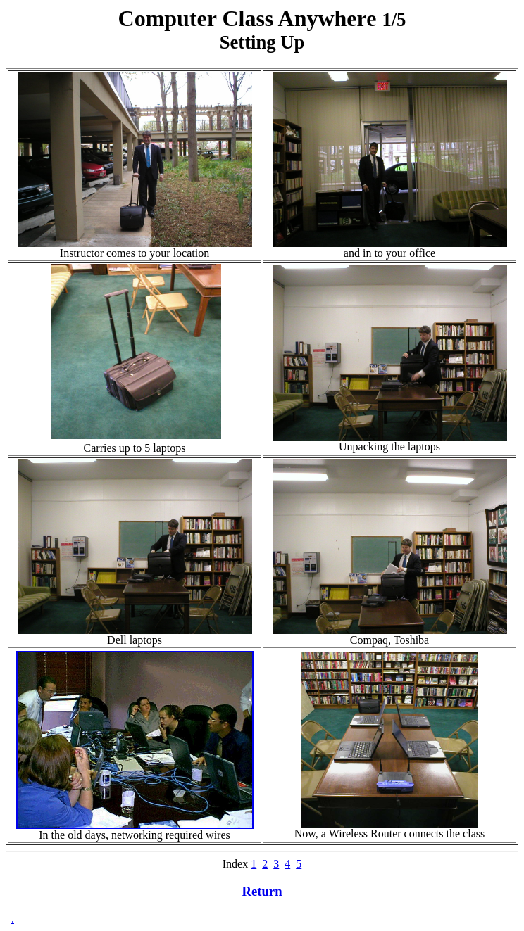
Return (262, 891)
